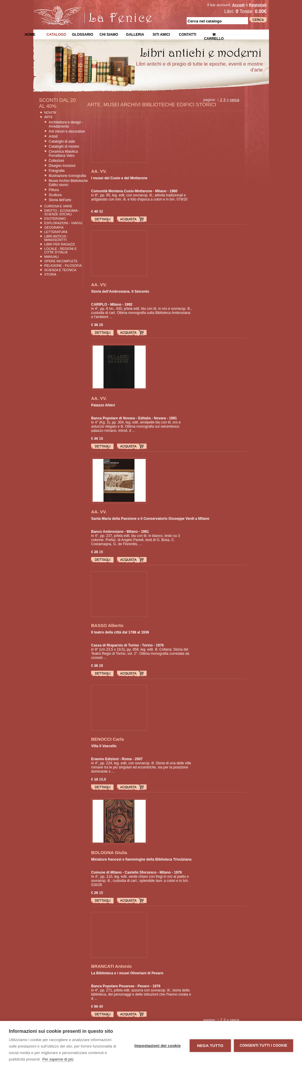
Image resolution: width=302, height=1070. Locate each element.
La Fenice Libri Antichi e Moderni (84, 9)
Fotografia (57, 171)
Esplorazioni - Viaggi (63, 223)
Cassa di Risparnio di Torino (115, 645)
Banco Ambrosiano (107, 532)
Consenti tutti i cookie (263, 1045)
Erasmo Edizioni (105, 759)
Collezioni (56, 161)
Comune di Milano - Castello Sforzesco (123, 872)
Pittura (54, 190)
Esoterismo (55, 218)
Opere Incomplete (61, 261)
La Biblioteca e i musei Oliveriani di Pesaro (127, 973)
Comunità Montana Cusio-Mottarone (121, 191)
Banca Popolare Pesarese (112, 986)
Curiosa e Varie (58, 206)
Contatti (187, 33)
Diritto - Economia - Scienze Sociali (62, 212)
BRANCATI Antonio (111, 966)
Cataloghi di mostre (64, 146)
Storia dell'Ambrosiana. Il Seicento (120, 291)
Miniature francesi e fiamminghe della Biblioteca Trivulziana (141, 859)
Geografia (53, 227)
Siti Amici (161, 33)
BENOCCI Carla (107, 739)
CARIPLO (99, 304)
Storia (50, 274)
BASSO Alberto (107, 625)
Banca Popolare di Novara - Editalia (121, 418)
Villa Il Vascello (103, 746)
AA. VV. (99, 171)
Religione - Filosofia (63, 265)
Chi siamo (108, 33)
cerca (234, 99)
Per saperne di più (57, 1059)
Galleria (135, 33)
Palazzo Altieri (103, 405)
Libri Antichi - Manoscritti (56, 238)
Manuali (51, 256)
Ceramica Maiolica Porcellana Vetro (63, 153)
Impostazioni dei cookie (157, 1045)
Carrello (214, 34)
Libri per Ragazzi (59, 244)
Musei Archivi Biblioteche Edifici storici (68, 183)
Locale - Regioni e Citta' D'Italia (60, 250)
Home (30, 33)
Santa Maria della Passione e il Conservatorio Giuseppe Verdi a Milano (150, 519)
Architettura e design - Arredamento (66, 124)
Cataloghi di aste (62, 141)
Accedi (238, 5)
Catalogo (56, 33)
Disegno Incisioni (62, 166)
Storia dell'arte (60, 200)
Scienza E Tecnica (60, 270)
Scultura (55, 195)
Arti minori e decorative (67, 131)
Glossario (82, 33)
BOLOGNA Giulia (109, 852)
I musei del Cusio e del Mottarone (119, 178)
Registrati (258, 5)
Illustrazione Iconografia (67, 176)
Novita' (50, 112)
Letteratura (56, 232)
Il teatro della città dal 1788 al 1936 (120, 632)
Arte (48, 117)
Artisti (53, 136)
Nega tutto (210, 1045)
